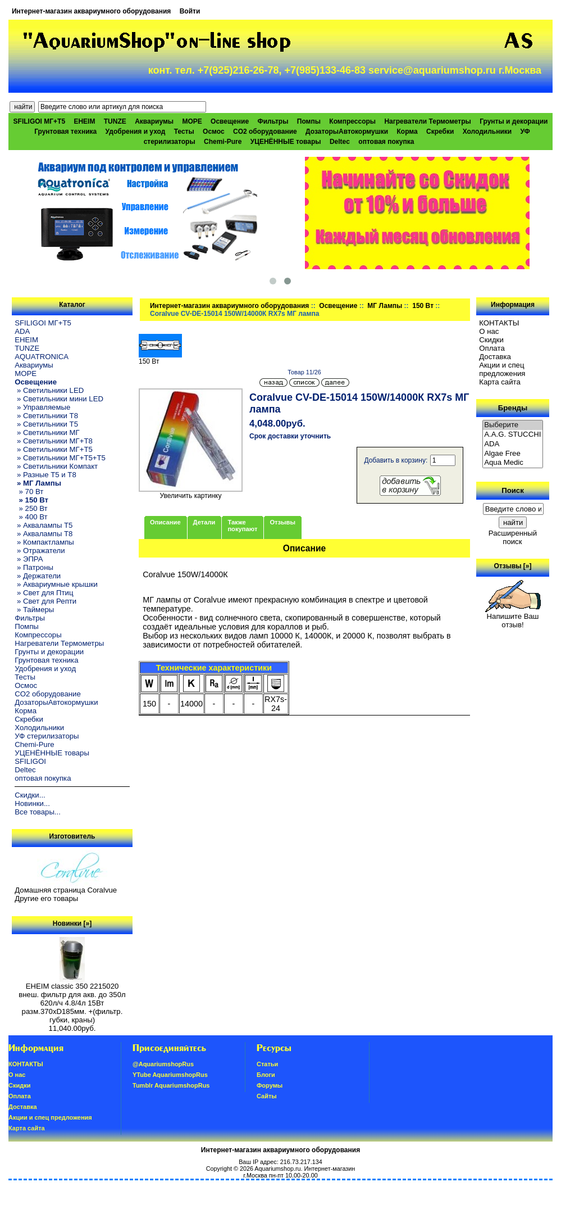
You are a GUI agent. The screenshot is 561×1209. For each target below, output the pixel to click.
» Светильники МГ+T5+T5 (60, 458)
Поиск (512, 490)
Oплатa (492, 348)
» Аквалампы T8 (43, 533)
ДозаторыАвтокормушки (346, 131)
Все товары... (38, 812)
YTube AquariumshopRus (170, 1074)
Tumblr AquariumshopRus (171, 1085)
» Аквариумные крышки (56, 584)
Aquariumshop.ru (277, 1168)
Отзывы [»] (512, 566)
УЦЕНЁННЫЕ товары (285, 142)
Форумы (269, 1085)
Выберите (512, 425)
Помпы (309, 121)
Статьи (267, 1064)
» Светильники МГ (47, 432)
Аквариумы (154, 121)
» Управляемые (42, 407)
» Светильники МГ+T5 (54, 449)
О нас (489, 331)
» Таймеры (34, 609)
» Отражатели (40, 550)
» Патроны (34, 567)
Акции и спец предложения (502, 369)
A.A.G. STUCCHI (512, 435)
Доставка (495, 356)
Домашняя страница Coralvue (66, 890)
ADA (22, 331)
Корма (406, 131)
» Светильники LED (49, 390)
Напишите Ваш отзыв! (513, 617)
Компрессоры (352, 121)
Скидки (491, 340)
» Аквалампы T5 (43, 525)
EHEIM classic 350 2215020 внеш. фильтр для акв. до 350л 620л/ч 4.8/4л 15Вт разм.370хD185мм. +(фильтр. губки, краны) (72, 999)
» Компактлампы (44, 542)
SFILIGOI (30, 761)
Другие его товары (46, 898)
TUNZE (115, 121)
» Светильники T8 (46, 415)
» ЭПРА (29, 559)
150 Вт (423, 306)
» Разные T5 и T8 (45, 474)
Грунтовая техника (65, 131)
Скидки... (30, 795)
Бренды (512, 408)
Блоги (266, 1074)
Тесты (184, 131)
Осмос (214, 131)
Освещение (338, 306)
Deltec (340, 142)
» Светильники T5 (46, 424)
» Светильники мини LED (59, 399)
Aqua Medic (512, 463)
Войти (190, 11)
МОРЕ (192, 121)
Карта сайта (499, 382)
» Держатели (38, 576)
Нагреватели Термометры (427, 121)
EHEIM (84, 121)
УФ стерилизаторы (47, 736)
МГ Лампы (384, 306)
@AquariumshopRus (163, 1064)
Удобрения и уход (136, 131)
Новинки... (32, 803)
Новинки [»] (72, 923)
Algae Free (512, 454)
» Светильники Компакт (56, 466)
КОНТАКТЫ (499, 323)
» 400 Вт (31, 517)
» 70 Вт (29, 491)
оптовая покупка (386, 142)
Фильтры (272, 121)
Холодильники (487, 131)
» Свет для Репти (45, 601)
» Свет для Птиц (44, 592)
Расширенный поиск (513, 537)
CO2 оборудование (265, 131)
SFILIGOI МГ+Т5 (39, 121)
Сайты (267, 1096)
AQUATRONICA (42, 356)
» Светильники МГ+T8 (54, 441)
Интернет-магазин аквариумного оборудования (91, 11)
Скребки (440, 131)
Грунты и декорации (514, 121)
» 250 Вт (31, 508)
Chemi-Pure (222, 142)
